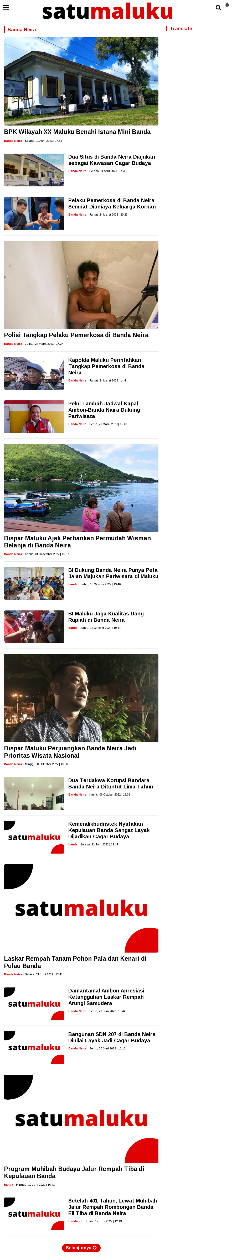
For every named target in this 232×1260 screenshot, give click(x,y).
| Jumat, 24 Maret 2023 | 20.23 (107, 214)
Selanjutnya (81, 1247)
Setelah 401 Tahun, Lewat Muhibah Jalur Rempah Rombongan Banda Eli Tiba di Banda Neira (112, 1207)
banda (73, 584)
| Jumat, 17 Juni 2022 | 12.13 (103, 1221)
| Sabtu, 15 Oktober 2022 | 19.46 (100, 584)
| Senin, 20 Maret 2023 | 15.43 (107, 424)
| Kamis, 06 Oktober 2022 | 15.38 (109, 794)
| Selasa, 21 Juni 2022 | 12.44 (98, 844)
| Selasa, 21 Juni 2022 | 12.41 (43, 974)
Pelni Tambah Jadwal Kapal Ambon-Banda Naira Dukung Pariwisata (104, 410)
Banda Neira (13, 140)
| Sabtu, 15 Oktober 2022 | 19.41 (100, 627)
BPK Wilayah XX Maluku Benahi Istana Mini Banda (77, 131)
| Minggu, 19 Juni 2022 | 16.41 (34, 1184)
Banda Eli (75, 1221)
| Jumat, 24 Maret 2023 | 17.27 (43, 343)
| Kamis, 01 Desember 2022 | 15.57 (46, 554)
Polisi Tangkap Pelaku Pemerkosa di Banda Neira (76, 335)
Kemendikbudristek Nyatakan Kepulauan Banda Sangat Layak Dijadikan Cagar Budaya (109, 830)
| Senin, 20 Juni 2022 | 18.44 (106, 1011)
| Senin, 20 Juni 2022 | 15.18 (106, 1048)
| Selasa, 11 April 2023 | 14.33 (107, 170)
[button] (226, 2)
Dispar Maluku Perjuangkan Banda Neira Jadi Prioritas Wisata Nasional (70, 752)
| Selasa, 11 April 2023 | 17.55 (42, 140)
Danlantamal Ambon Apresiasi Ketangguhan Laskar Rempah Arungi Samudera (106, 997)
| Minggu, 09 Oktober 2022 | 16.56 (45, 764)
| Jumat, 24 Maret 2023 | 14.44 (107, 380)
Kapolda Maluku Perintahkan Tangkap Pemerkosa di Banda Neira (106, 366)
